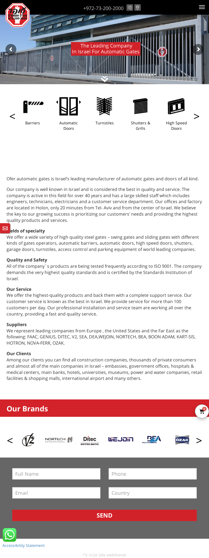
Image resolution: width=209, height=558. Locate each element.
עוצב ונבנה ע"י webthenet (104, 554)
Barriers (32, 122)
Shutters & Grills (140, 125)
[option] (33, 111)
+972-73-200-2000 (103, 8)
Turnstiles (105, 122)
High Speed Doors (176, 125)
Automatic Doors (68, 125)
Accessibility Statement (23, 545)
